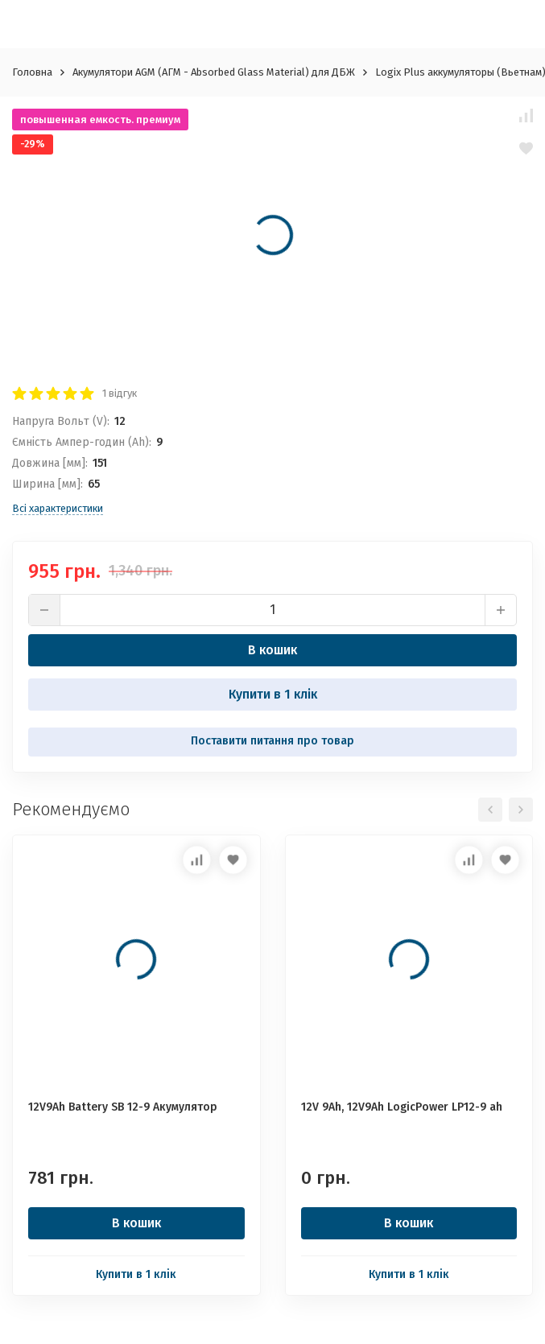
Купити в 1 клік (273, 694)
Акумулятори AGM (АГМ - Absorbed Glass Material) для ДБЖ (213, 72)
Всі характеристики (57, 508)
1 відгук (119, 393)
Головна (32, 72)
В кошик (272, 650)
